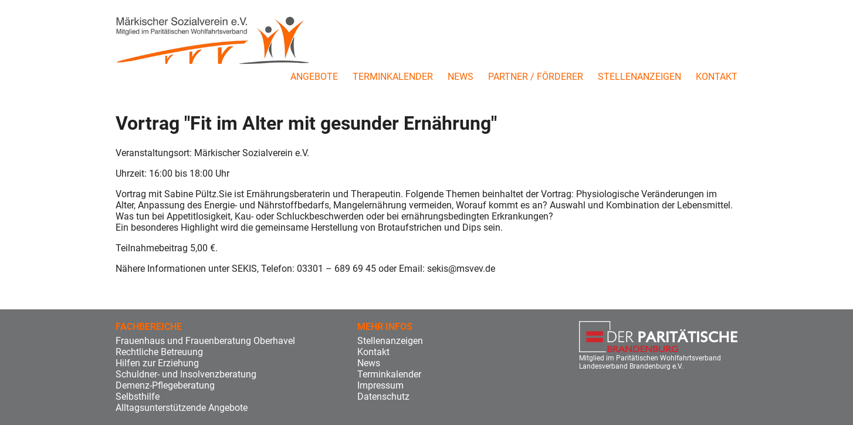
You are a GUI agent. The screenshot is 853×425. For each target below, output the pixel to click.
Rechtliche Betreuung (159, 351)
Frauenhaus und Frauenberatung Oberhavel (205, 340)
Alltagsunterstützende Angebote (182, 407)
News (460, 76)
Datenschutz (383, 396)
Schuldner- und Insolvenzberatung (186, 374)
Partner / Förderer (535, 76)
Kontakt (716, 76)
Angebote (314, 76)
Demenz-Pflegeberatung (165, 385)
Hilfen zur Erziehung (157, 363)
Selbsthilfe (138, 396)
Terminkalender (393, 76)
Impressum (380, 385)
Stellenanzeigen (639, 76)
